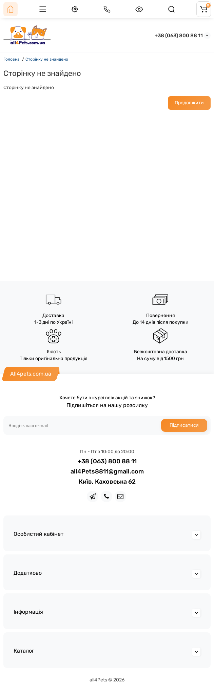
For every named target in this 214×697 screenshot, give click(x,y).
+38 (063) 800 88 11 (179, 36)
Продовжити (189, 103)
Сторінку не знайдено (46, 59)
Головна (11, 59)
